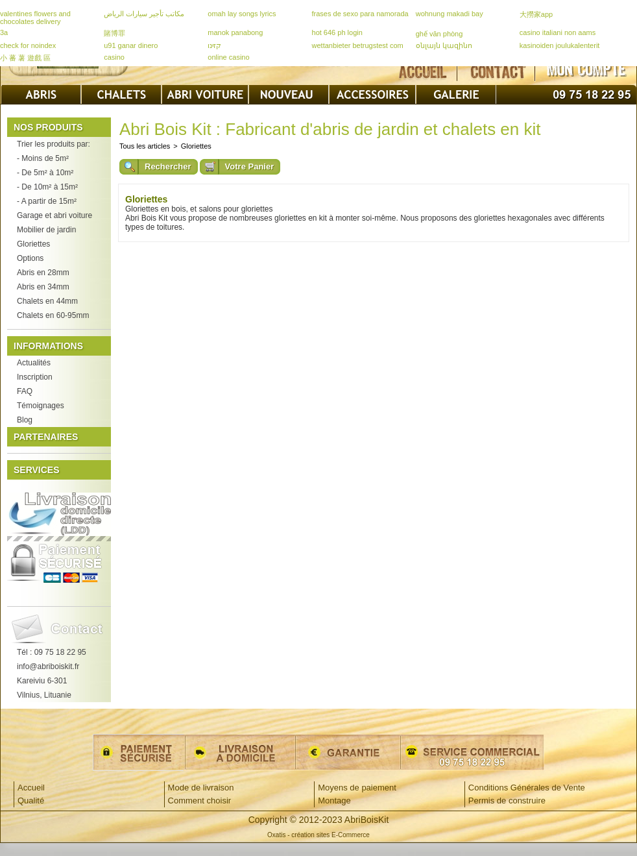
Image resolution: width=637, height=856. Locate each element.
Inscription (35, 377)
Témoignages (40, 405)
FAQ (24, 391)
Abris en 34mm (43, 286)
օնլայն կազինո (444, 45)
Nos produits (48, 127)
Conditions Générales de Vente (526, 787)
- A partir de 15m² (47, 201)
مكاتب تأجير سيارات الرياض (144, 14)
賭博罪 (114, 33)
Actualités (34, 362)
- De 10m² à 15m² (47, 186)
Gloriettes (33, 244)
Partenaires (46, 437)
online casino (228, 57)
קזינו (214, 45)
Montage (334, 800)
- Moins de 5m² (43, 158)
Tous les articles (144, 146)
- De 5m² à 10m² (45, 172)
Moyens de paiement (357, 787)
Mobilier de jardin (46, 229)
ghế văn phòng (439, 34)
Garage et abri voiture (54, 215)
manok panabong (235, 32)
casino (114, 57)
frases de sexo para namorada (360, 14)
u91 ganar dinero (131, 45)
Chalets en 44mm (47, 301)
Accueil (31, 787)
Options (30, 258)
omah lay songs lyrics (242, 14)
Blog (24, 419)
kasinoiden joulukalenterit (560, 45)
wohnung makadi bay (449, 14)
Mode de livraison (201, 787)
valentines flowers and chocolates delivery (35, 17)
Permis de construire (507, 800)
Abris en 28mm (43, 272)
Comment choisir (200, 800)
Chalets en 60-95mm (53, 315)
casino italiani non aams (557, 32)
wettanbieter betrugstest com (357, 45)
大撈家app (536, 14)
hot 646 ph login (337, 32)
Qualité (31, 800)
